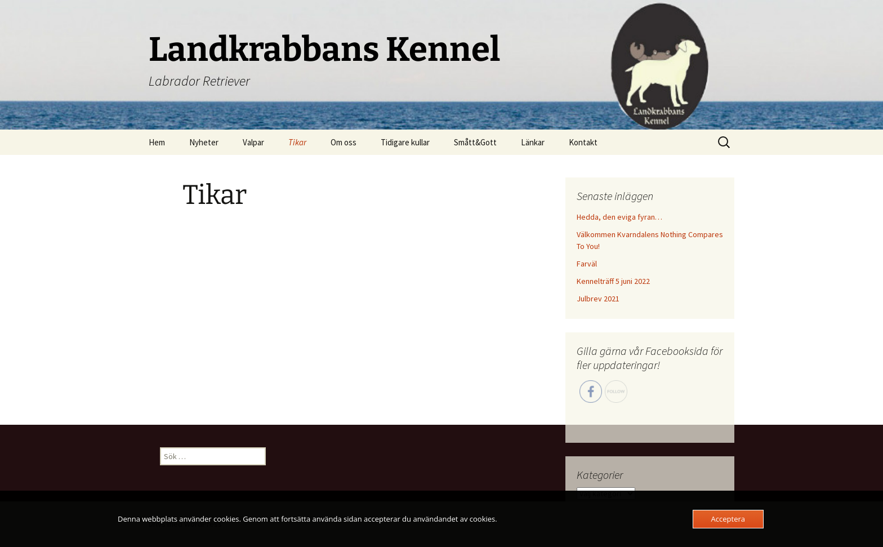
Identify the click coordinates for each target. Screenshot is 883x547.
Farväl (587, 264)
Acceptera (728, 519)
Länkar (533, 142)
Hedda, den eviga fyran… (619, 217)
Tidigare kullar (405, 142)
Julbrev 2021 (598, 298)
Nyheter (203, 142)
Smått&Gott (475, 142)
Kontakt (583, 142)
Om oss (343, 142)
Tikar (297, 142)
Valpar (253, 142)
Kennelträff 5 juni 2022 (613, 281)
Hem (157, 142)
